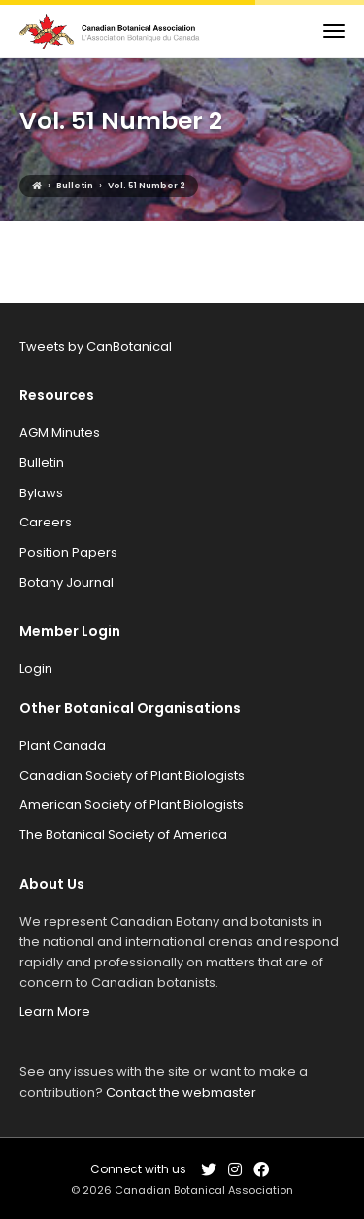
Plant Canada (62, 745)
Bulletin (41, 463)
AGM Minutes (59, 432)
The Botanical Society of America (123, 835)
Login (35, 669)
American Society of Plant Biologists (131, 805)
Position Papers (68, 552)
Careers (45, 522)
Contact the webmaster (181, 1092)
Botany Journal (66, 582)
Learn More (54, 1011)
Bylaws (41, 493)
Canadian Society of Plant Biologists (132, 775)
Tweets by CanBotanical (95, 346)
